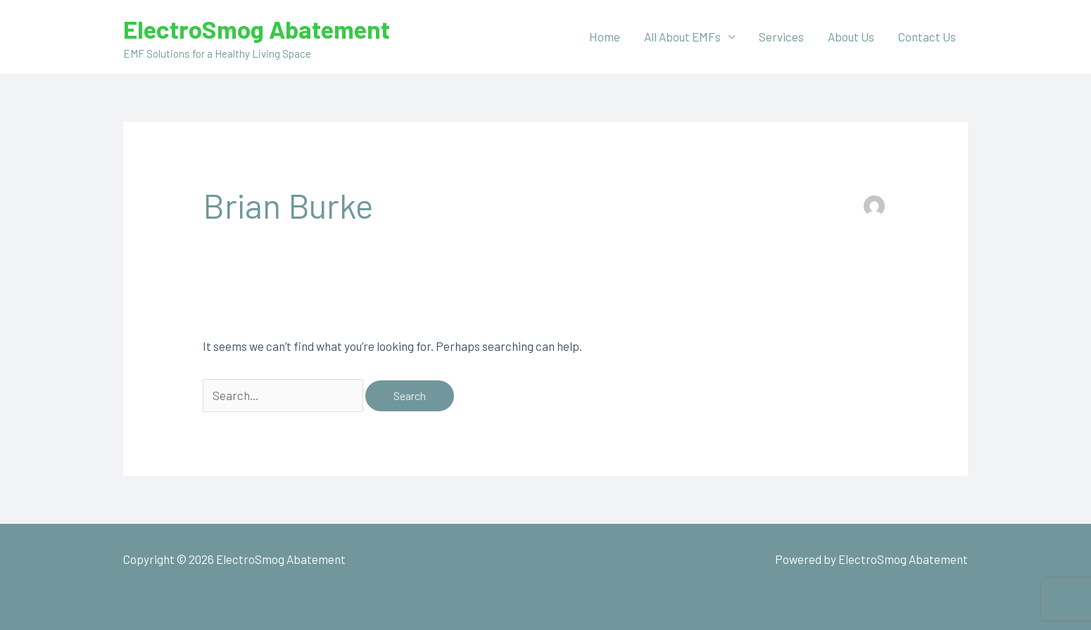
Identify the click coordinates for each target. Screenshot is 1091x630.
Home (604, 37)
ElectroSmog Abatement (256, 29)
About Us (851, 37)
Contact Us (927, 37)
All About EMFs (682, 37)
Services (781, 37)
